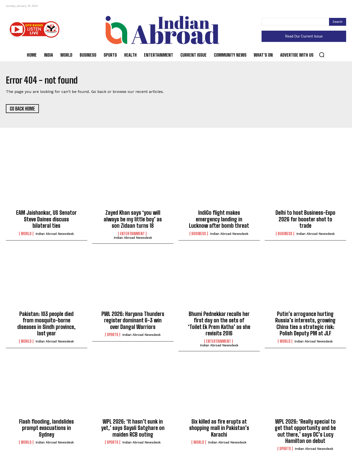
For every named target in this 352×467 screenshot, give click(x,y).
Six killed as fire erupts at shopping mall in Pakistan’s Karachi (219, 430)
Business (198, 235)
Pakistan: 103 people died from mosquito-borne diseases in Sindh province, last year (46, 325)
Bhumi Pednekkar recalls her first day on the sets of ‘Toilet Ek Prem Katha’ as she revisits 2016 (219, 325)
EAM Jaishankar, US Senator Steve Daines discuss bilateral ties (46, 221)
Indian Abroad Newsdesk (54, 235)
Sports (112, 336)
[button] (322, 55)
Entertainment (132, 235)
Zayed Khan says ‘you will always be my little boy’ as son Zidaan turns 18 (133, 221)
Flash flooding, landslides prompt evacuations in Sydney (46, 430)
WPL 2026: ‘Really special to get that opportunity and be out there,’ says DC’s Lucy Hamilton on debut (305, 433)
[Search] (337, 22)
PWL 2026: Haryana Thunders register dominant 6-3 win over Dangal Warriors (132, 322)
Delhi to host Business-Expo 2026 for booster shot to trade (305, 221)
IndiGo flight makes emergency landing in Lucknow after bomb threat (219, 221)
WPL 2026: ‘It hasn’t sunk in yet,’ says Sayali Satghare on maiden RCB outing (133, 430)
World (26, 235)
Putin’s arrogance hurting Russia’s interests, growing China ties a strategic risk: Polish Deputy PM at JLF (305, 325)
